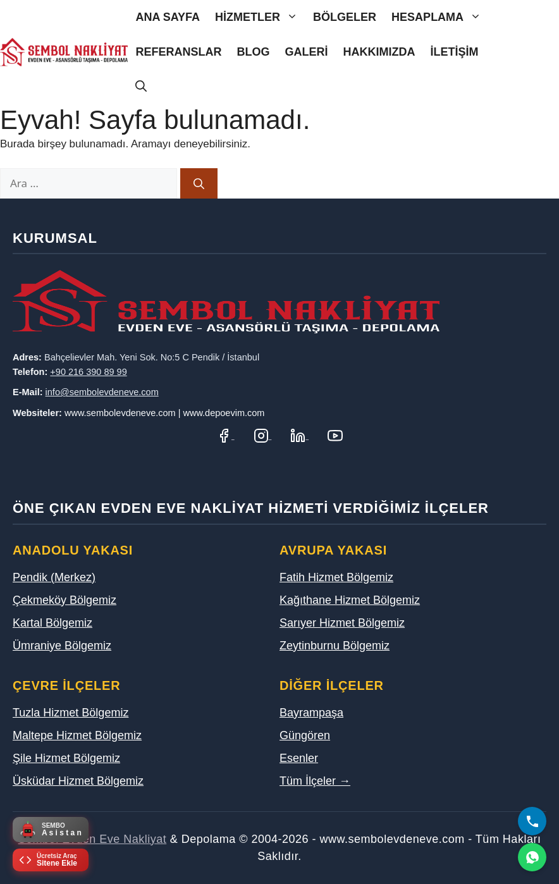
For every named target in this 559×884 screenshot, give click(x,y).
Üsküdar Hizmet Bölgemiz (78, 781)
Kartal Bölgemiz (52, 623)
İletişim (454, 52)
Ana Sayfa (167, 17)
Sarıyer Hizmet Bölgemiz (342, 623)
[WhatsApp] (532, 857)
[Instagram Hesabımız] (263, 435)
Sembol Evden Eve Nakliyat (92, 839)
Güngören (305, 735)
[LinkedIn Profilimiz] (299, 435)
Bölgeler (344, 17)
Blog (252, 52)
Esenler (299, 758)
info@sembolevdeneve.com (102, 392)
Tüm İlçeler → (315, 781)
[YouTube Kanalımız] (335, 435)
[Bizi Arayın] (532, 821)
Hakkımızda (379, 52)
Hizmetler (260, 17)
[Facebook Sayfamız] (225, 435)
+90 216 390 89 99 (88, 372)
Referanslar (178, 52)
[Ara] (199, 183)
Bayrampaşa (311, 712)
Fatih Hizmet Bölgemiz (336, 577)
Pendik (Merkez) (54, 577)
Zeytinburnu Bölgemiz (335, 645)
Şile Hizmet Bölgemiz (66, 758)
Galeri (306, 52)
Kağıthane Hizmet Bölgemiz (350, 600)
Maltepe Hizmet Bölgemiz (77, 735)
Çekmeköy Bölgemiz (64, 600)
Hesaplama (440, 17)
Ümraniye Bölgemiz (62, 645)
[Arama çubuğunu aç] (141, 87)
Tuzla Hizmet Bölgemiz (70, 712)
